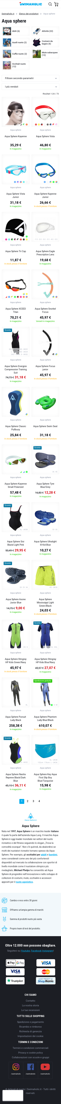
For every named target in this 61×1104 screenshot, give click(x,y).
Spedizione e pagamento (30, 1022)
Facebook (36, 950)
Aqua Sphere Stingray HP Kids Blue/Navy (45, 661)
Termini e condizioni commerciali (30, 1048)
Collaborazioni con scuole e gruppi (30, 1057)
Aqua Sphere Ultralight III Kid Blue (45, 543)
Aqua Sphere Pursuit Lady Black (15, 718)
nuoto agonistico (24, 882)
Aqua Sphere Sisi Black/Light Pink (15, 543)
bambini (53, 854)
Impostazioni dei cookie (30, 1036)
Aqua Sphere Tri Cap (15, 251)
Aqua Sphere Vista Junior (15, 195)
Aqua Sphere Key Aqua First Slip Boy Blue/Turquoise (45, 777)
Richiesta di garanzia (30, 1031)
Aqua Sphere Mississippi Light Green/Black (45, 602)
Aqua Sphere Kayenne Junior (45, 195)
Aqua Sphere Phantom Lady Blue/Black (45, 718)
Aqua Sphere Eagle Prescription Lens (45, 253)
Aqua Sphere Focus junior (45, 368)
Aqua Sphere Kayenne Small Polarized (16, 485)
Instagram (47, 950)
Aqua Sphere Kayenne (16, 136)
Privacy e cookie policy (30, 1052)
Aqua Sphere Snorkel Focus (45, 310)
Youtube (25, 950)
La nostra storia (30, 1005)
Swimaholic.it (8, 13)
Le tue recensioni (30, 1010)
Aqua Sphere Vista (45, 136)
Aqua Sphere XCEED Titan (15, 310)
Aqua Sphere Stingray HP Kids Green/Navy (16, 661)
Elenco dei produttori (29, 13)
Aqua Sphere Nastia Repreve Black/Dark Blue (16, 777)
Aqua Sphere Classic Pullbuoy (15, 428)
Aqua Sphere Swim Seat (45, 426)
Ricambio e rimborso (30, 1026)
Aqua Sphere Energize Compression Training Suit (16, 369)
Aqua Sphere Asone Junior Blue (16, 601)
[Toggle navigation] (4, 4)
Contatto (30, 1000)
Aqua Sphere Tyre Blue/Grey (45, 485)
